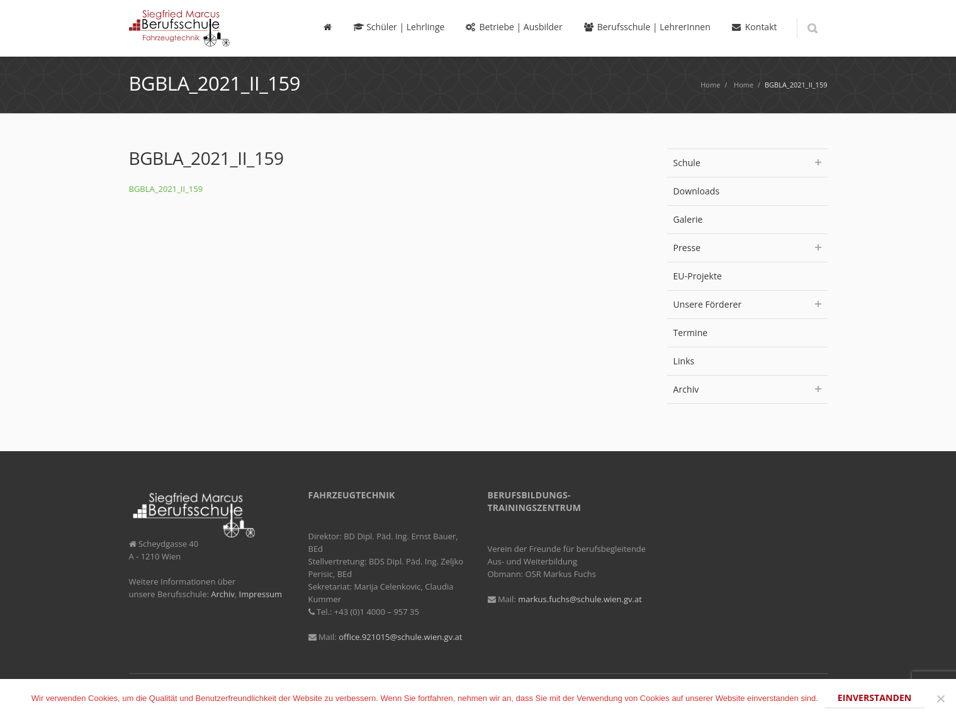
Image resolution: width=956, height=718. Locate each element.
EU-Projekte (697, 276)
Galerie (688, 219)
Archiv (747, 389)
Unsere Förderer (747, 304)
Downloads (696, 191)
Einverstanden (874, 698)
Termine (690, 333)
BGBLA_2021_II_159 (166, 188)
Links (684, 361)
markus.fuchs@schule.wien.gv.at (580, 599)
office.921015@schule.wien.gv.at (400, 636)
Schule (747, 163)
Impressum (261, 594)
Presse (747, 248)
